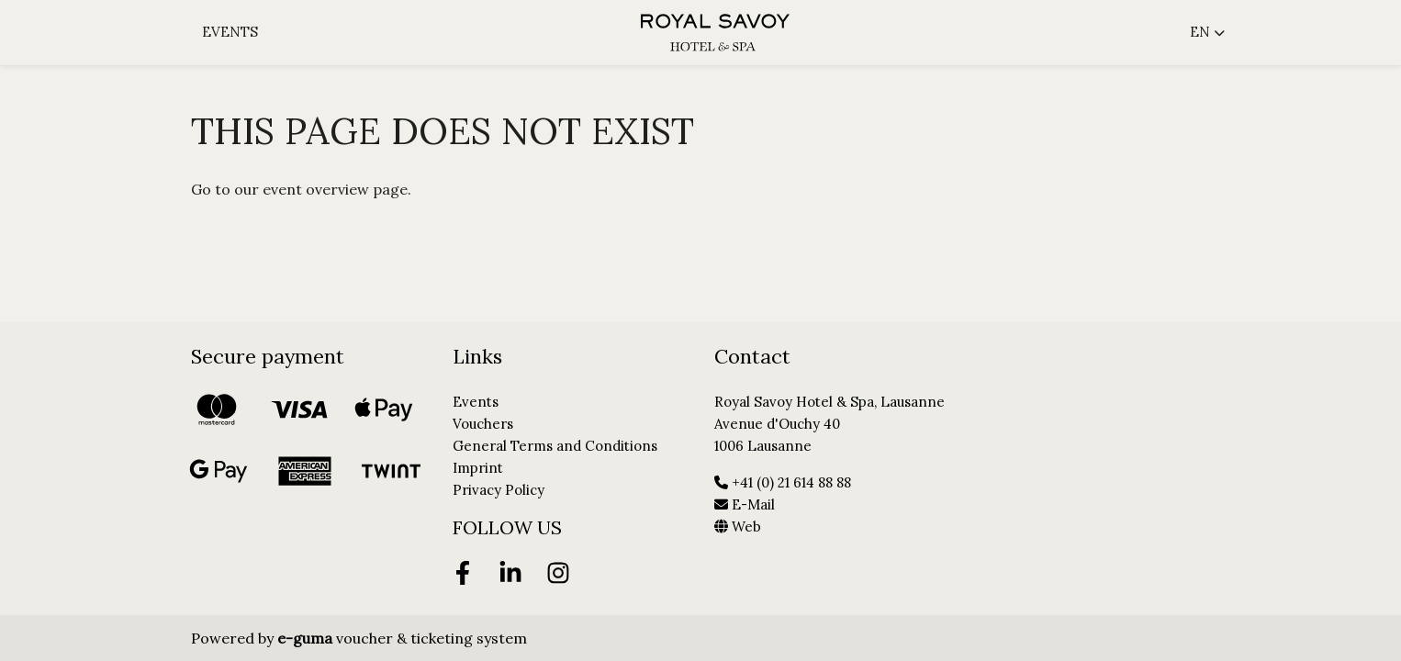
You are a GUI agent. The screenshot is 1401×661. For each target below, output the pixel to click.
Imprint (478, 467)
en (1200, 31)
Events (230, 31)
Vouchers (483, 423)
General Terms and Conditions (555, 445)
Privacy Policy (498, 490)
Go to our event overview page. (301, 189)
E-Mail (744, 504)
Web (737, 526)
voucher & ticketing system (402, 638)
